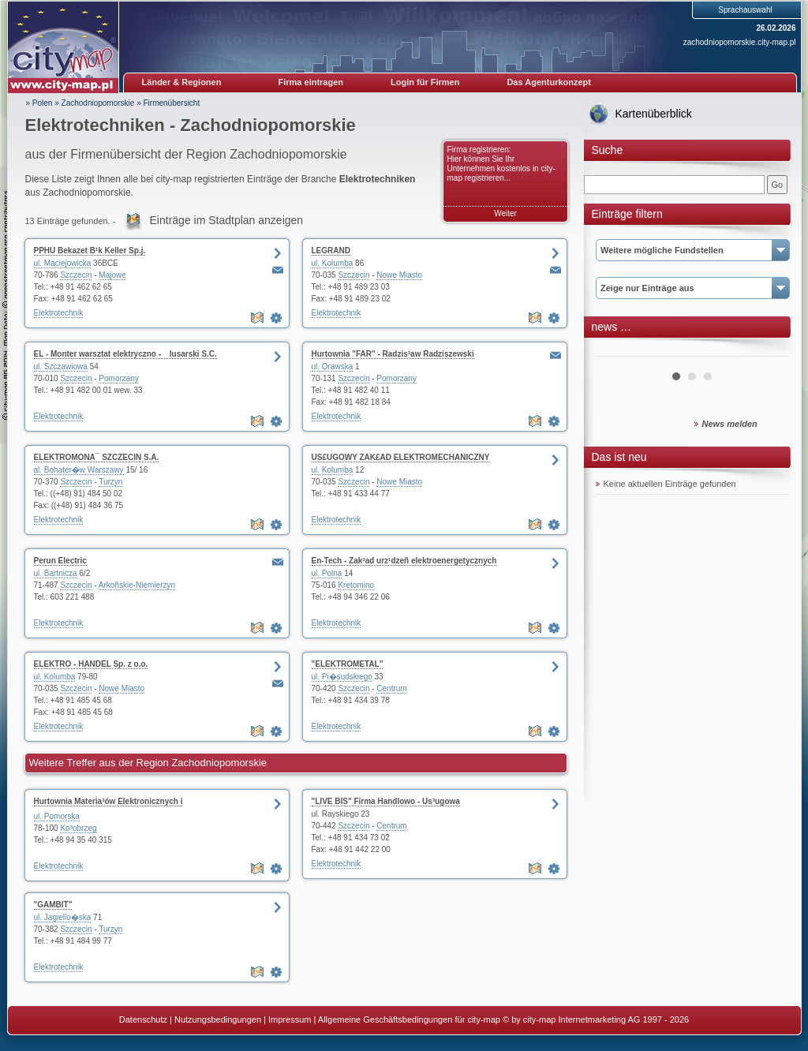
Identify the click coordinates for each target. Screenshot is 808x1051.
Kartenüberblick (653, 113)
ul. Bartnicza (55, 573)
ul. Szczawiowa (61, 366)
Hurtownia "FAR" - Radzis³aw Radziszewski (393, 354)
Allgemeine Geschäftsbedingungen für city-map (409, 1019)
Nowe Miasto (399, 275)
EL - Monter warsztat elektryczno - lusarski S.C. (125, 354)
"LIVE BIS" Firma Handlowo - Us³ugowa (386, 801)
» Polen (39, 103)
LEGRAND (331, 250)
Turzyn (110, 481)
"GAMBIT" (53, 904)
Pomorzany (119, 378)
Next (768, 350)
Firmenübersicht (172, 103)
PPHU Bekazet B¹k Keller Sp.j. (90, 250)
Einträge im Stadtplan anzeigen (227, 220)
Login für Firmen (425, 82)
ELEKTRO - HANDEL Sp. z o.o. (91, 664)
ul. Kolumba (333, 263)
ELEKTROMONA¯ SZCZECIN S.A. (96, 457)
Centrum (391, 688)
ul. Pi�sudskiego (342, 676)
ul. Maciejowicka (63, 263)
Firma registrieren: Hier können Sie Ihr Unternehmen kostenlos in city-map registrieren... (501, 163)
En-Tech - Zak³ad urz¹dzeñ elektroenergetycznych (404, 560)
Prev (616, 350)
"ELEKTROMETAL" (347, 664)
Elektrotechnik (59, 313)
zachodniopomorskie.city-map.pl (739, 42)
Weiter (505, 213)
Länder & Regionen (182, 82)
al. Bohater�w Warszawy (79, 470)
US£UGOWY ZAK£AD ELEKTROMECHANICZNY (401, 457)
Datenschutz (143, 1019)
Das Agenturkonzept (549, 82)
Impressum (289, 1019)
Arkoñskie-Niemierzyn (137, 585)
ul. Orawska (333, 366)
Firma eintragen (311, 82)
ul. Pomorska (57, 816)
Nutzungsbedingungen (217, 1019)
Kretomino (356, 585)
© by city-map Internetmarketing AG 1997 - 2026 (596, 1019)
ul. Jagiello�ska (63, 917)
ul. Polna (327, 573)
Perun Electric (60, 560)
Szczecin (76, 275)
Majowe (112, 275)
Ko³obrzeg (78, 828)
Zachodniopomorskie (98, 103)
